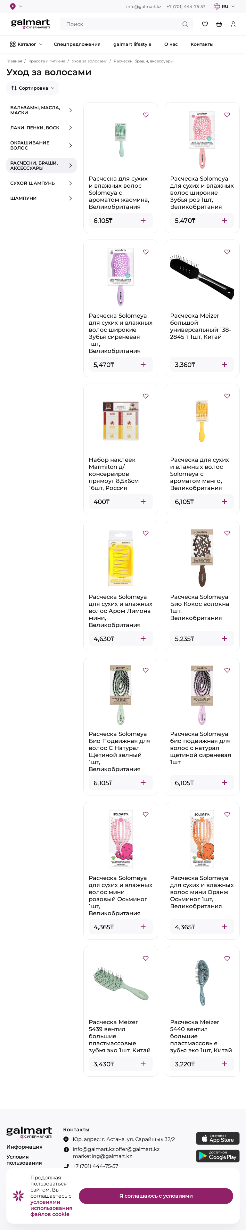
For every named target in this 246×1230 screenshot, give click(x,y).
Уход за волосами (89, 61)
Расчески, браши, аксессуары (143, 61)
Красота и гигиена (47, 61)
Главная (14, 61)
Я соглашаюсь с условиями (156, 1196)
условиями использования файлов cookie (51, 1208)
